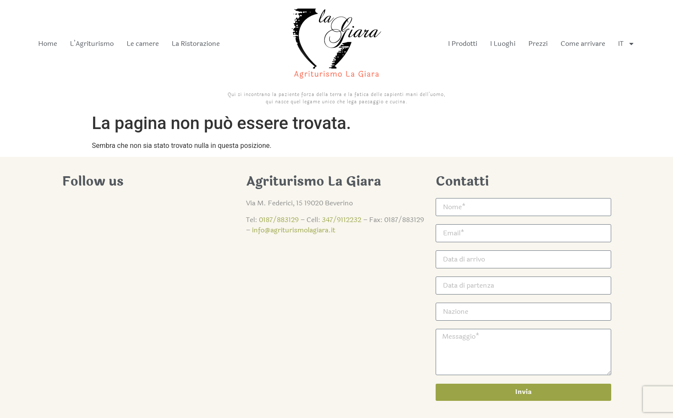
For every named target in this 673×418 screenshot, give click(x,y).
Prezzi (538, 43)
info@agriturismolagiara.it (293, 230)
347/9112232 (341, 219)
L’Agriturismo (92, 43)
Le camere (143, 43)
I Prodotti (462, 43)
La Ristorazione (196, 43)
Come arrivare (583, 43)
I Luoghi (502, 43)
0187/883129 (279, 219)
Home (47, 43)
